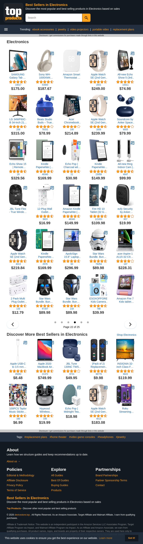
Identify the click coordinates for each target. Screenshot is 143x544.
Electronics (18, 41)
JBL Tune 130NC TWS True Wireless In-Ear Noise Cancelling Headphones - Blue (71, 365)
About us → (13, 461)
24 (88, 322)
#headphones (105, 436)
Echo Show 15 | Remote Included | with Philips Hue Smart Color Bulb (17, 165)
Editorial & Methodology (20, 475)
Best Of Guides (60, 480)
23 (81, 322)
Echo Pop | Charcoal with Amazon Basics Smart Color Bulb (72, 165)
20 (62, 322)
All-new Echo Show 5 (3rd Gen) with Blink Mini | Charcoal (125, 76)
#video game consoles (82, 436)
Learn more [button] (105, 538)
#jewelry (120, 436)
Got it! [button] (131, 538)
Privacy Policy (15, 485)
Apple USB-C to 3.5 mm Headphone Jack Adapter (18, 365)
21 (68, 322)
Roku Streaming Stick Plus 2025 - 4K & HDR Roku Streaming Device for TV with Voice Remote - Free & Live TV (125, 410)
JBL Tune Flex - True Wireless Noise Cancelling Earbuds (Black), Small (18, 210)
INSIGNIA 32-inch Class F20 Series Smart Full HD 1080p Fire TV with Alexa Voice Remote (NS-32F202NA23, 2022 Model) (125, 365)
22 (75, 322)
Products (56, 490)
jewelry (62, 29)
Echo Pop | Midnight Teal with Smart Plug (71, 410)
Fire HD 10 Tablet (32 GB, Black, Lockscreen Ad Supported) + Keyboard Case (98, 210)
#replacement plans (35, 436)
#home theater (58, 436)
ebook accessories (43, 29)
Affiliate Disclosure (17, 480)
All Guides (57, 475)
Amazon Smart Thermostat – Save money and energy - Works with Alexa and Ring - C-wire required (71, 76)
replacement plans (123, 29)
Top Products (14, 508)
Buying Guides (59, 485)
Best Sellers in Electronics (47, 5)
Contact (100, 485)
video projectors (79, 29)
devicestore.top (22, 514)
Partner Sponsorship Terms (111, 480)
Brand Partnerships (107, 475)
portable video (101, 29)
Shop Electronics (126, 334)
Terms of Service (16, 490)
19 (55, 322)
